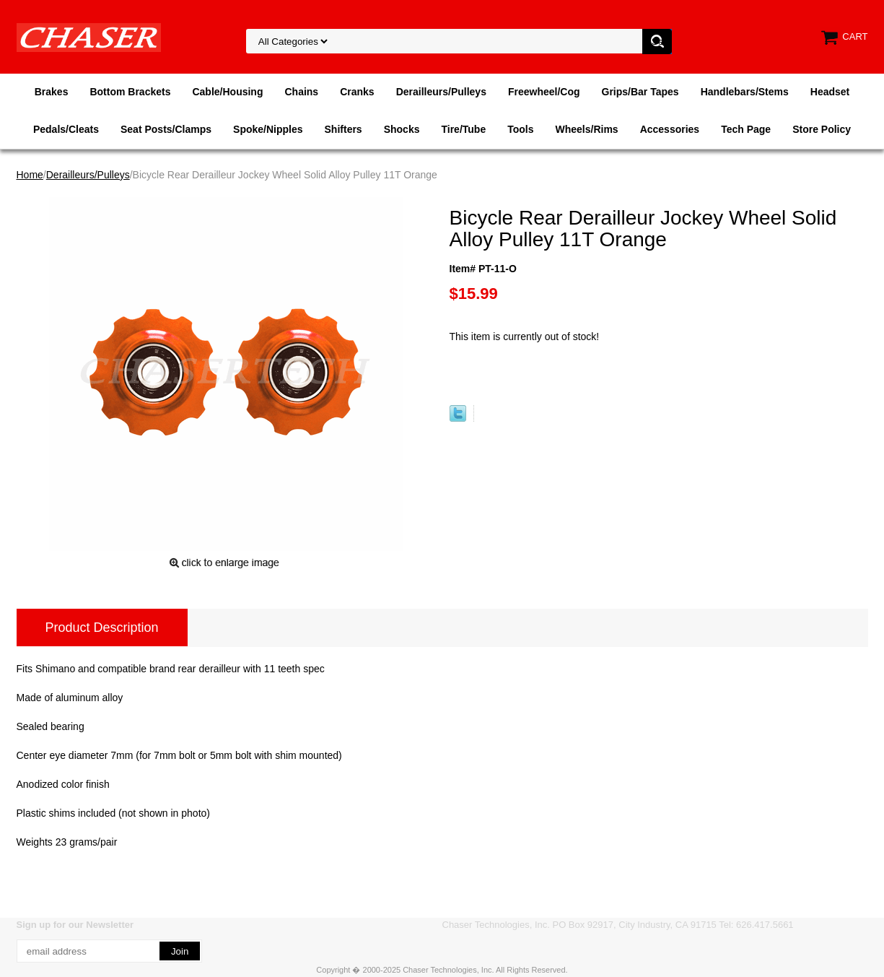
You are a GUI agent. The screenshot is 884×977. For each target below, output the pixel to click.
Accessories (670, 129)
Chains (301, 91)
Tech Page (746, 129)
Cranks (357, 91)
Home (30, 175)
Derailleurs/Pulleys (441, 91)
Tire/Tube (463, 129)
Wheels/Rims (586, 129)
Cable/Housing (227, 91)
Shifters (343, 129)
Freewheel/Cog (544, 91)
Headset (829, 91)
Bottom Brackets (129, 91)
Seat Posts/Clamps (166, 129)
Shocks (402, 129)
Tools (520, 129)
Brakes (52, 91)
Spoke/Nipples (267, 129)
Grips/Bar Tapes (640, 91)
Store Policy (821, 129)
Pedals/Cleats (66, 129)
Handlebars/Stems (745, 91)
